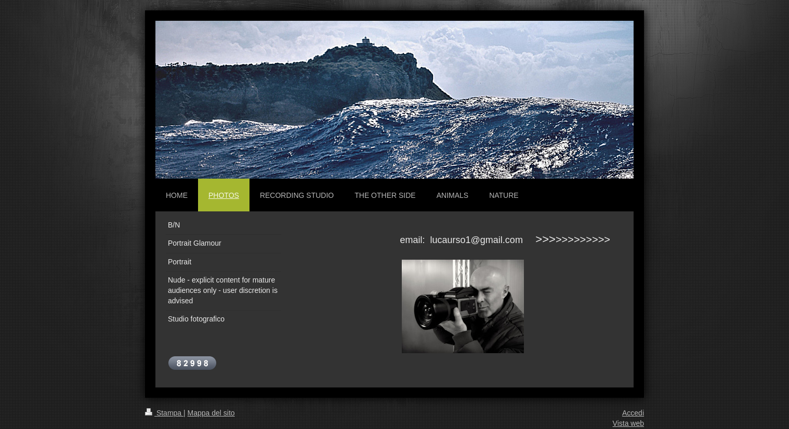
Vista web (628, 423)
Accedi (633, 413)
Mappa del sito (211, 413)
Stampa (164, 413)
